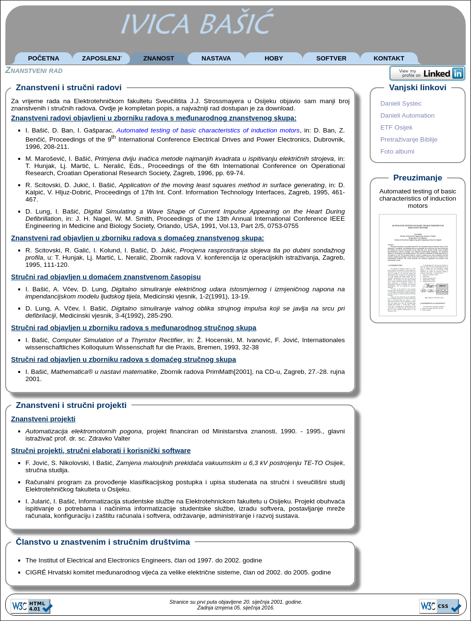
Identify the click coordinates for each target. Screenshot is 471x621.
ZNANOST (158, 58)
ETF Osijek (396, 127)
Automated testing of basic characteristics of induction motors (208, 130)
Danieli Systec (401, 103)
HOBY (274, 58)
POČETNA (43, 58)
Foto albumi (397, 151)
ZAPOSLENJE (103, 58)
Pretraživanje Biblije (408, 139)
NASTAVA (216, 58)
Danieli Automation (407, 115)
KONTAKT (389, 58)
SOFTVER (332, 58)
